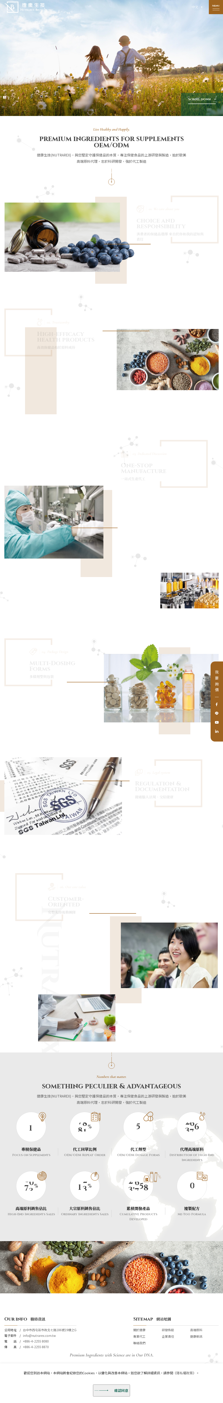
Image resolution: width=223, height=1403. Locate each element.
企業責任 (168, 1336)
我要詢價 (217, 682)
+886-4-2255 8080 (36, 1341)
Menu (216, 5)
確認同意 (111, 1390)
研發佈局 (168, 1330)
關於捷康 (139, 1330)
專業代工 (139, 1336)
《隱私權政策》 (184, 1373)
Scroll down (199, 99)
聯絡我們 (139, 1343)
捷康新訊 (196, 1336)
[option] (111, 58)
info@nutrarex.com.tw (39, 1335)
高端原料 (196, 1330)
